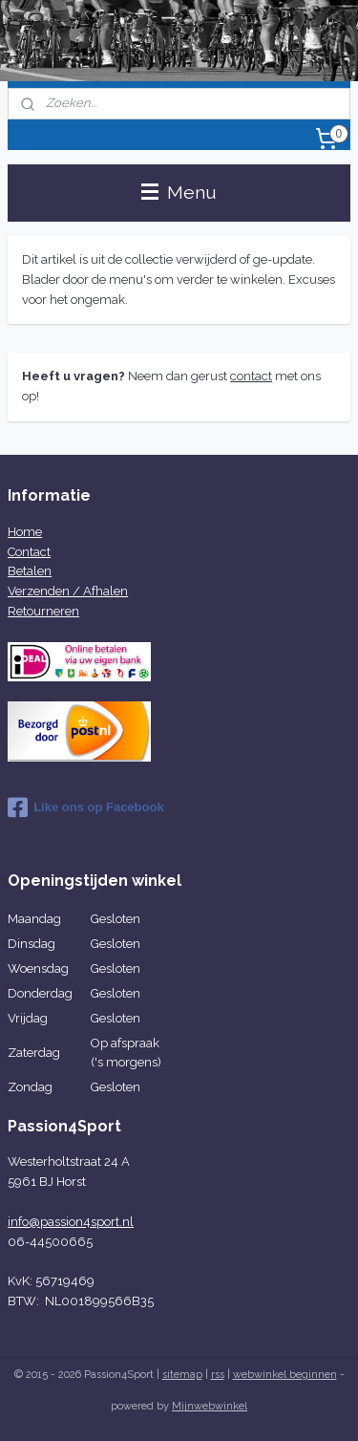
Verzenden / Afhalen (68, 591)
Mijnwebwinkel (209, 1406)
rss (217, 1374)
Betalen (30, 571)
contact (251, 376)
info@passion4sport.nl (71, 1222)
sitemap (182, 1374)
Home (25, 532)
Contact (29, 552)
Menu (179, 193)
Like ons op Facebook (86, 807)
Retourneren (43, 611)
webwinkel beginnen (285, 1374)
